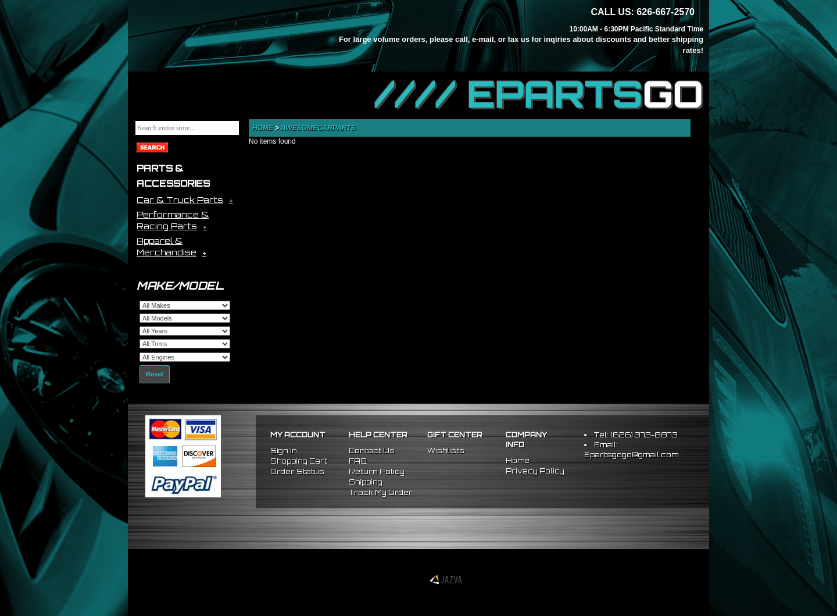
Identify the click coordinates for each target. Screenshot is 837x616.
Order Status (297, 471)
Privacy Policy (535, 471)
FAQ (358, 461)
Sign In (283, 450)
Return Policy (377, 471)
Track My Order (381, 492)
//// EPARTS (538, 94)
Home (262, 128)
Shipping (365, 482)
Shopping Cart (298, 461)
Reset (154, 374)
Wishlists (445, 450)
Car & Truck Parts (180, 200)
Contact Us (372, 450)
